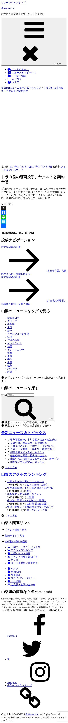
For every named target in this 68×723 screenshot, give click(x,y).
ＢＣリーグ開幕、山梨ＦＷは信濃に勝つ (32, 449)
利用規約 (14, 572)
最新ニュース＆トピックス (23, 433)
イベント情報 (16, 75)
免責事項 (14, 575)
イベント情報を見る (16, 529)
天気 (9, 327)
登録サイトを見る (14, 535)
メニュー (34, 41)
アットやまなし (18, 69)
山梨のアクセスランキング (24, 474)
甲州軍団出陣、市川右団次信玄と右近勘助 (33, 439)
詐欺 (9, 372)
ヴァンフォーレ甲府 (18, 334)
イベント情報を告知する (22, 556)
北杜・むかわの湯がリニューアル (25, 481)
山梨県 (11, 324)
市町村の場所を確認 (16, 541)
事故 (9, 356)
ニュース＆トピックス (21, 72)
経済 (9, 337)
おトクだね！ (14, 343)
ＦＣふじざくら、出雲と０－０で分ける (32, 446)
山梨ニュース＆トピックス (23, 547)
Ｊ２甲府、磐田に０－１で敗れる (28, 443)
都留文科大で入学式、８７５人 (27, 452)
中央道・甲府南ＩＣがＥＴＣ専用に (26, 500)
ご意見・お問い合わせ (21, 584)
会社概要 (14, 581)
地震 (9, 346)
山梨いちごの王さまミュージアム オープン (34, 458)
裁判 (9, 365)
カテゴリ (14, 79)
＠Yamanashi (7, 8)
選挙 (9, 353)
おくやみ (12, 368)
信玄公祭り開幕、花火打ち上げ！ (28, 455)
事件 (9, 359)
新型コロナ (13, 318)
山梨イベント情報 (18, 553)
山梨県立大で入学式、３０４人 (27, 462)
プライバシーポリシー (21, 578)
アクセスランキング (20, 550)
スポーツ (18, 170)
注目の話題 (13, 340)
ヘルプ (13, 82)
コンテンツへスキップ (13, 2)
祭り (9, 330)
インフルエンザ (15, 349)
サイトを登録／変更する (22, 563)
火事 (9, 362)
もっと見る (11, 467)
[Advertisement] (34, 128)
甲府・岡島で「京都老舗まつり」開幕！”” (30, 507)
